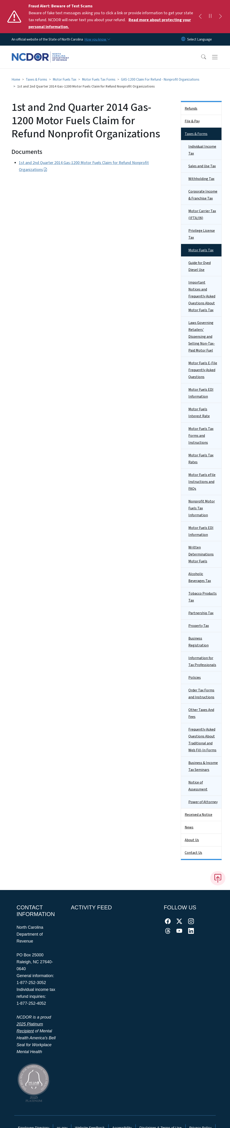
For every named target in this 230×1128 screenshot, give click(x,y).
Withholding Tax (201, 178)
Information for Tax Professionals (202, 661)
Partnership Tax (200, 613)
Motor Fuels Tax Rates (200, 459)
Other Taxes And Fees (201, 713)
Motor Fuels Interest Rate (199, 413)
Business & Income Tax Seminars (203, 766)
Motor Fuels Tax (64, 79)
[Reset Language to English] (183, 39)
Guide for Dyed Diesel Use (199, 266)
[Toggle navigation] (219, 57)
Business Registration (198, 642)
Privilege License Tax (201, 234)
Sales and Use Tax (202, 166)
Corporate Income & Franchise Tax (202, 195)
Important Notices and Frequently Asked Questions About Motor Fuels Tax (201, 296)
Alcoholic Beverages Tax (199, 577)
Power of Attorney (203, 802)
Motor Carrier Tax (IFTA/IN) (202, 214)
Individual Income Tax (202, 150)
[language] (199, 39)
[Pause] (210, 16)
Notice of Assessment (197, 786)
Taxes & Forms (36, 79)
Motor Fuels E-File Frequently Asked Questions (202, 370)
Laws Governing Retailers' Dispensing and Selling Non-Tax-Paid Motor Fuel (201, 336)
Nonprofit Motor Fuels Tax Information (201, 508)
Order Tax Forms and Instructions (201, 694)
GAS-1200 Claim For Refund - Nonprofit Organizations (160, 79)
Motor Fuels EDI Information (200, 393)
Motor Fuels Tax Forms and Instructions (200, 435)
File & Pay (192, 121)
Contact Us (193, 852)
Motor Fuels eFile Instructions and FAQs (202, 481)
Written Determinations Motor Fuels (201, 554)
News (189, 827)
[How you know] (97, 39)
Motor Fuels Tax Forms (98, 79)
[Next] (220, 16)
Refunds (191, 108)
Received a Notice (198, 814)
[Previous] (200, 16)
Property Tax (198, 625)
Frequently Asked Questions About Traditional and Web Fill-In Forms (202, 740)
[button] (200, 57)
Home (16, 79)
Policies (194, 677)
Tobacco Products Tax (202, 597)
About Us (192, 840)
